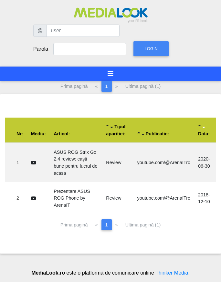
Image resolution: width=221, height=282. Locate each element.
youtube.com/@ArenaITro (163, 162)
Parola (40, 49)
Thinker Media (171, 273)
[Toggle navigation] (110, 73)
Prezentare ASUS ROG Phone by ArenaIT (72, 198)
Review (113, 162)
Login (150, 48)
